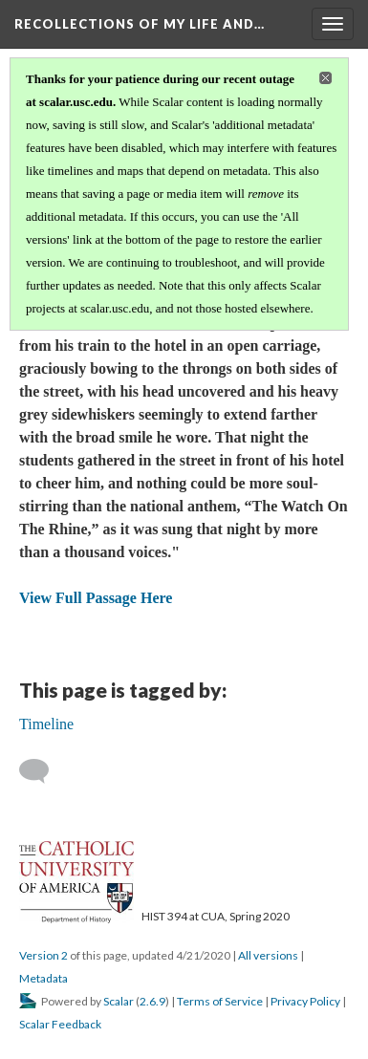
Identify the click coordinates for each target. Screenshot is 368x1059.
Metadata (43, 978)
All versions (268, 955)
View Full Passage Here (95, 598)
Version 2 (43, 955)
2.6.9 (152, 1001)
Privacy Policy (305, 1001)
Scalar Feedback (60, 1024)
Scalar (118, 1001)
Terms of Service (220, 1001)
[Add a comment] (42, 771)
